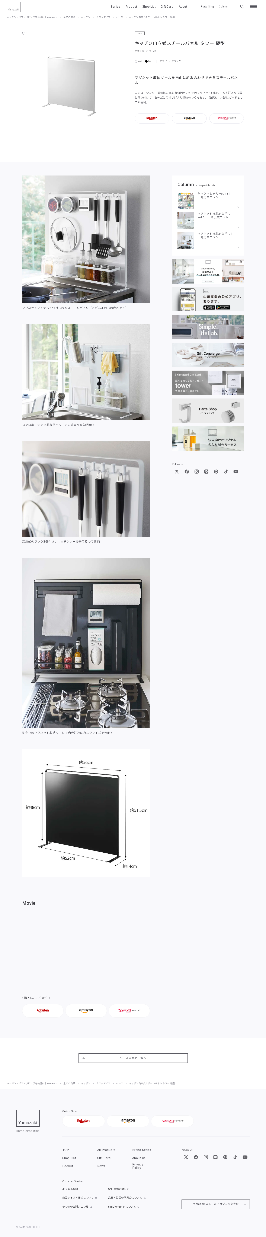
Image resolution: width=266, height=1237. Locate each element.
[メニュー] (253, 6)
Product (131, 6)
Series (115, 6)
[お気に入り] (24, 34)
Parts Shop (208, 6)
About (183, 6)
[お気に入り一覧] (242, 6)
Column (223, 6)
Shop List (149, 6)
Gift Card (167, 6)
